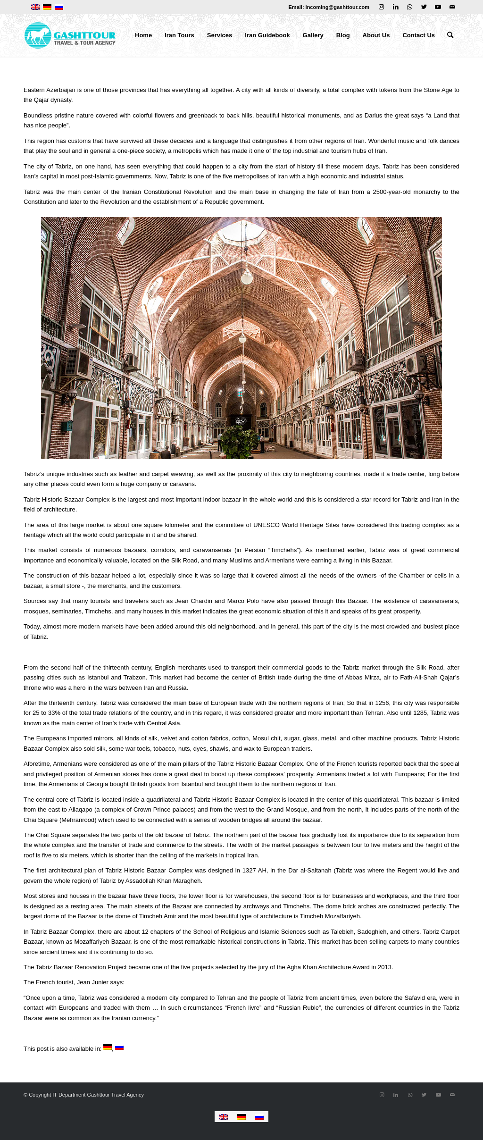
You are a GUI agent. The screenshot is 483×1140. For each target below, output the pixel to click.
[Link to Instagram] (381, 7)
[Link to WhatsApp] (409, 7)
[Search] (450, 35)
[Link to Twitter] (424, 7)
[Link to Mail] (452, 7)
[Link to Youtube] (438, 7)
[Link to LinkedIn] (395, 7)
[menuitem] (143, 35)
